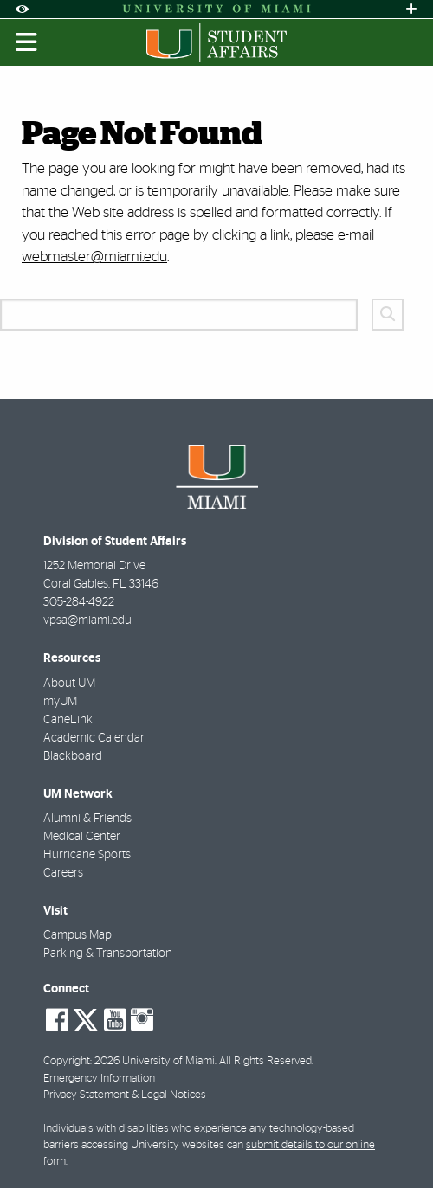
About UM (69, 683)
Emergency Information (99, 1078)
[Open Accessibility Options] (21, 9)
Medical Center (81, 837)
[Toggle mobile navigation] (27, 42)
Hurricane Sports (87, 855)
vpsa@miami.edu (87, 620)
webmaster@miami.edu (94, 256)
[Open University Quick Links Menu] (411, 9)
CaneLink (68, 720)
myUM (60, 702)
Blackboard (72, 756)
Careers (63, 873)
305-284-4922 (78, 602)
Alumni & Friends (87, 818)
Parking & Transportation (107, 953)
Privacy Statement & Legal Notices (124, 1095)
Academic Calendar (94, 738)
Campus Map (77, 935)
